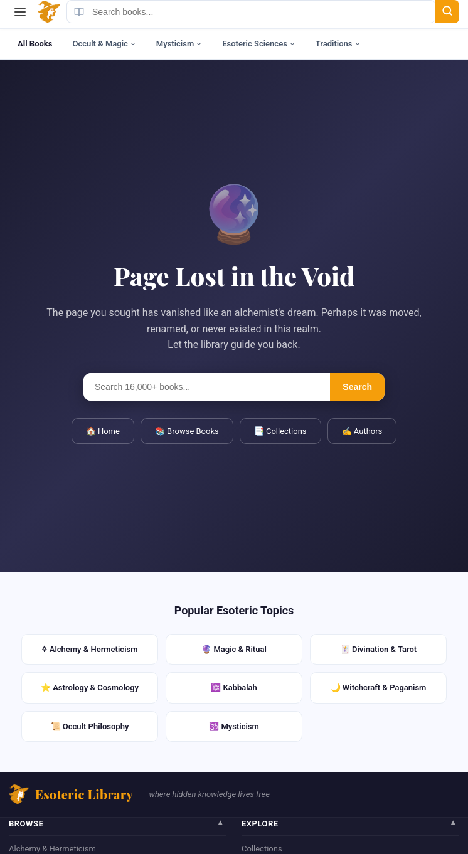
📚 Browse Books (187, 431)
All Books (35, 43)
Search (357, 387)
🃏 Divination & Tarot (378, 649)
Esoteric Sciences (258, 43)
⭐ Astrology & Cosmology (90, 687)
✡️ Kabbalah (234, 687)
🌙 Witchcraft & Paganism (379, 687)
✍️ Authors (362, 431)
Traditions (338, 43)
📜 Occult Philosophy (90, 726)
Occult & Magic (104, 43)
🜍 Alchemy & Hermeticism (89, 649)
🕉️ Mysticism (234, 726)
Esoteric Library (71, 794)
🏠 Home (103, 431)
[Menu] (20, 12)
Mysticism (179, 43)
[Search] (447, 11)
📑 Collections (280, 431)
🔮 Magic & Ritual (234, 649)
